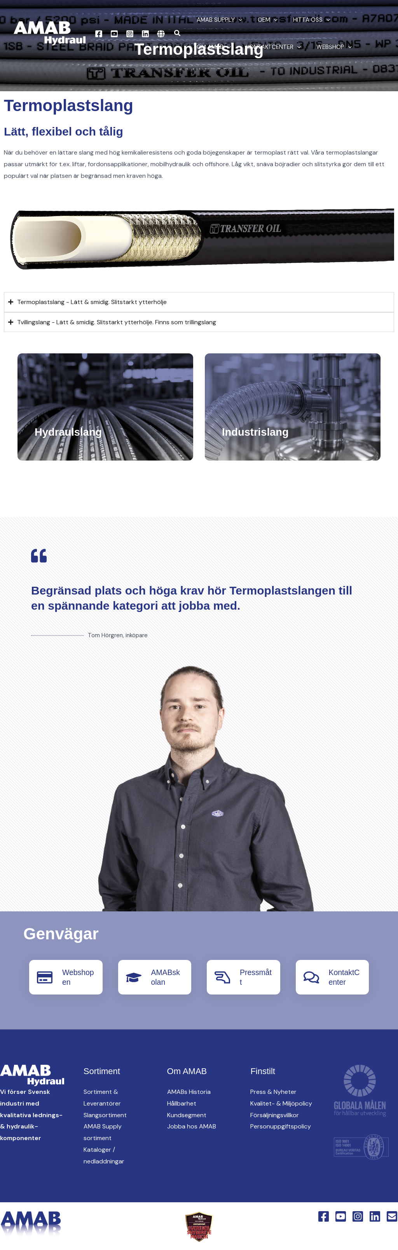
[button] (177, 33)
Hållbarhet (181, 1103)
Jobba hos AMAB (191, 1126)
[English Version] (160, 33)
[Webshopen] (44, 977)
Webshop (278, 47)
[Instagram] (129, 33)
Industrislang (258, 431)
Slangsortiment (105, 1115)
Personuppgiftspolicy (280, 1126)
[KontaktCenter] (311, 977)
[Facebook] (98, 33)
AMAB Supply (217, 20)
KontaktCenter (222, 47)
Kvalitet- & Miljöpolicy (281, 1103)
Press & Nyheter (273, 1091)
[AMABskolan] (133, 977)
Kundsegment (186, 1115)
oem (262, 20)
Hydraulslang (71, 431)
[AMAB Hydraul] (50, 33)
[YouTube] (114, 33)
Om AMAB (349, 20)
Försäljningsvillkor (274, 1115)
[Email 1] (392, 1216)
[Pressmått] (222, 977)
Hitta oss (301, 20)
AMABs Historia (189, 1091)
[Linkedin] (145, 33)
